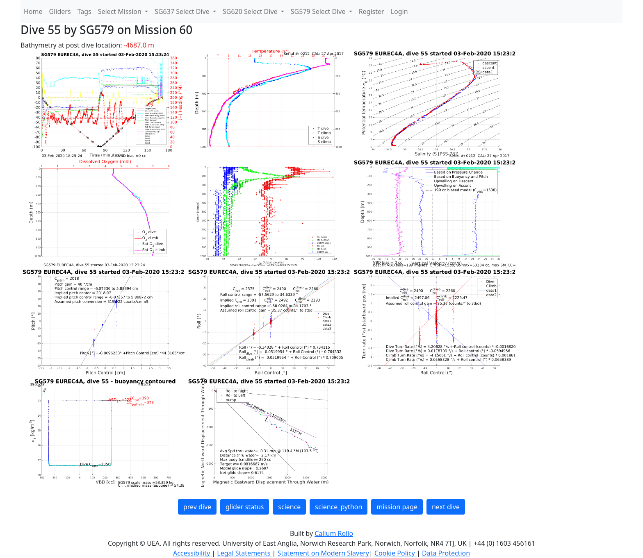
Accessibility (192, 553)
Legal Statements (244, 553)
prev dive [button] (197, 506)
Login (399, 11)
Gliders (60, 11)
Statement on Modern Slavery (323, 553)
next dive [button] (446, 506)
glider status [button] (245, 506)
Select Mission (120, 11)
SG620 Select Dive (251, 11)
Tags (84, 11)
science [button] (289, 506)
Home (33, 11)
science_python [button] (338, 506)
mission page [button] (396, 506)
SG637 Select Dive (183, 11)
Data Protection (446, 553)
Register (371, 11)
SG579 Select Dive (319, 11)
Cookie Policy (395, 553)
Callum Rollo (334, 533)
